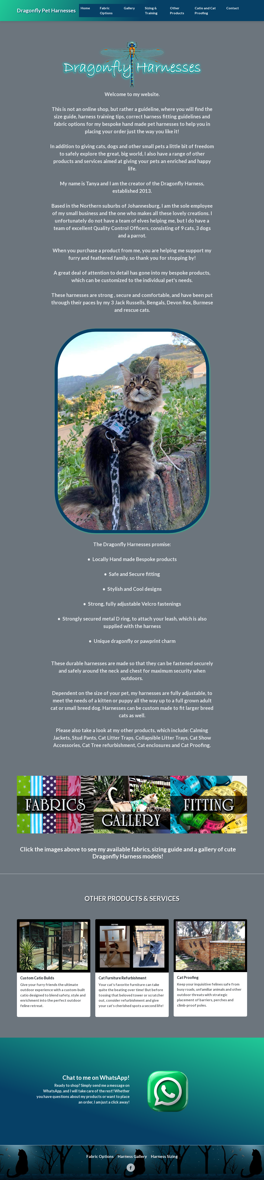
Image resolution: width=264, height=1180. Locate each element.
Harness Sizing (164, 1156)
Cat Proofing (188, 977)
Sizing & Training (151, 10)
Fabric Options (106, 10)
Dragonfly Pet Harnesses (46, 10)
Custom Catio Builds (37, 978)
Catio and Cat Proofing (205, 10)
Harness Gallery (132, 1156)
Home (85, 8)
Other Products (177, 10)
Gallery (129, 8)
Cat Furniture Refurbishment (122, 978)
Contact (232, 8)
